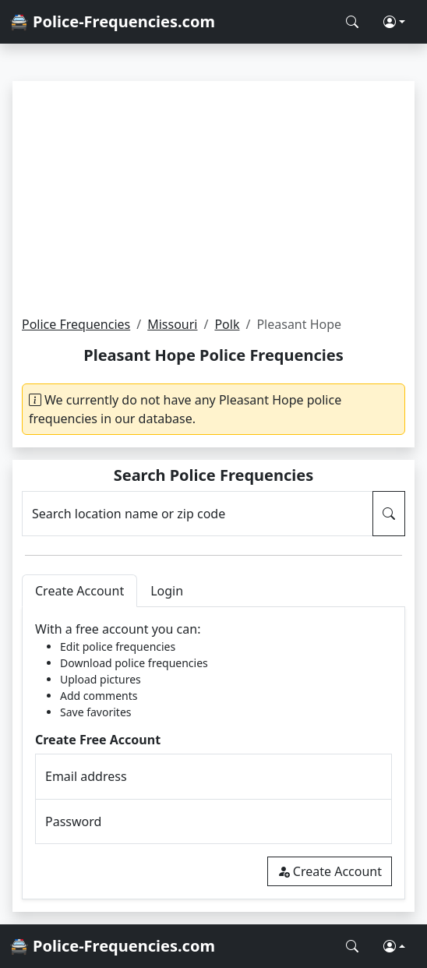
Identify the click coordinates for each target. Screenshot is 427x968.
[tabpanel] (213, 753)
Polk (226, 324)
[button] (394, 21)
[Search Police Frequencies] (352, 21)
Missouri (172, 324)
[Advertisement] (213, 198)
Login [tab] (166, 590)
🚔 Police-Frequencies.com (112, 21)
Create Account (329, 871)
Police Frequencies (76, 324)
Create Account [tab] (79, 590)
